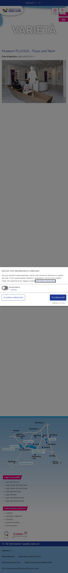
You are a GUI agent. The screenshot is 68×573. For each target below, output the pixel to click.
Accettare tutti (58, 297)
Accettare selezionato (13, 297)
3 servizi (13, 290)
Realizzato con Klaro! (58, 303)
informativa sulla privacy (45, 281)
